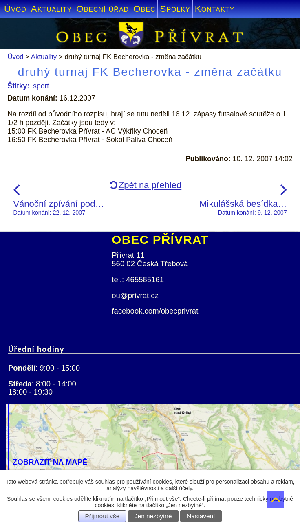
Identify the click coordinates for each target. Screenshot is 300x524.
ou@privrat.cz (135, 295)
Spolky (175, 9)
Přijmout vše (102, 516)
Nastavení (201, 516)
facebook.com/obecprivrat (155, 311)
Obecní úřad (102, 9)
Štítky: (18, 86)
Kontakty (214, 9)
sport (41, 86)
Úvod (15, 9)
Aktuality (51, 9)
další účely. (179, 488)
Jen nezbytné (153, 516)
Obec (144, 9)
